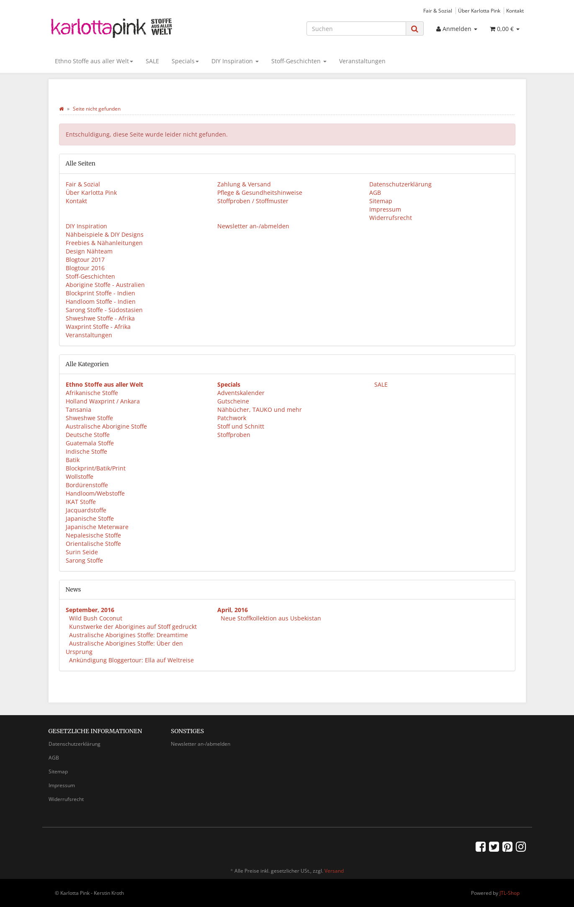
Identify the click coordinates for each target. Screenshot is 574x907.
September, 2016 (90, 610)
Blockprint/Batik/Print (96, 468)
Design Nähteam (89, 251)
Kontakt (515, 10)
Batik (73, 460)
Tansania (78, 409)
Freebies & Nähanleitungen (104, 243)
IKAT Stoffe (81, 502)
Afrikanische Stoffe (92, 393)
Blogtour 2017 (85, 260)
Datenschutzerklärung (400, 184)
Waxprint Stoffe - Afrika (98, 327)
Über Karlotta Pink (479, 10)
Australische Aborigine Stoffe (106, 426)
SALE (152, 61)
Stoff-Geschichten (299, 61)
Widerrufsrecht (390, 218)
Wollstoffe (79, 477)
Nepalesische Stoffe (93, 535)
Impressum (385, 209)
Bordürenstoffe (87, 485)
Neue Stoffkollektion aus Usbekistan (271, 618)
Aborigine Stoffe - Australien (105, 285)
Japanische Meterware (97, 527)
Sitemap (380, 201)
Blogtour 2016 (85, 268)
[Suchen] (356, 28)
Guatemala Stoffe (90, 443)
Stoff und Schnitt (240, 426)
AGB (375, 192)
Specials (185, 61)
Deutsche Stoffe (88, 435)
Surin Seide (82, 552)
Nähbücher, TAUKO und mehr (259, 409)
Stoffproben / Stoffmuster (252, 201)
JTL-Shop (509, 893)
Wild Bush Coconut (95, 618)
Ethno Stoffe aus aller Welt (94, 61)
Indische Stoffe (86, 451)
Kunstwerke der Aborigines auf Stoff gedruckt (133, 627)
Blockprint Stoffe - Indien (100, 293)
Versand (334, 870)
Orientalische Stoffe (93, 544)
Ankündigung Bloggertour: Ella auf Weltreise (131, 660)
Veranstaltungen (362, 61)
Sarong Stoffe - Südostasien (104, 310)
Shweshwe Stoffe (89, 418)
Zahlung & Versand (244, 184)
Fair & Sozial (437, 10)
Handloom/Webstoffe (95, 493)
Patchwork (231, 418)
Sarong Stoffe (84, 560)
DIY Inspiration (235, 61)
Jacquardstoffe (86, 510)
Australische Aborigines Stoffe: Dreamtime (128, 635)
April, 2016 (232, 610)
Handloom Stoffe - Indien (101, 301)
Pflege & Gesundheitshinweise (259, 192)
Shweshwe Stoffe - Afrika (100, 318)
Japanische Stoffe (90, 518)
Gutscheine (233, 401)
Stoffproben (233, 435)
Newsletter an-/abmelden (253, 226)
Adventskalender (241, 393)
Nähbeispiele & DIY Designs (105, 234)
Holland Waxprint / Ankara (103, 401)
